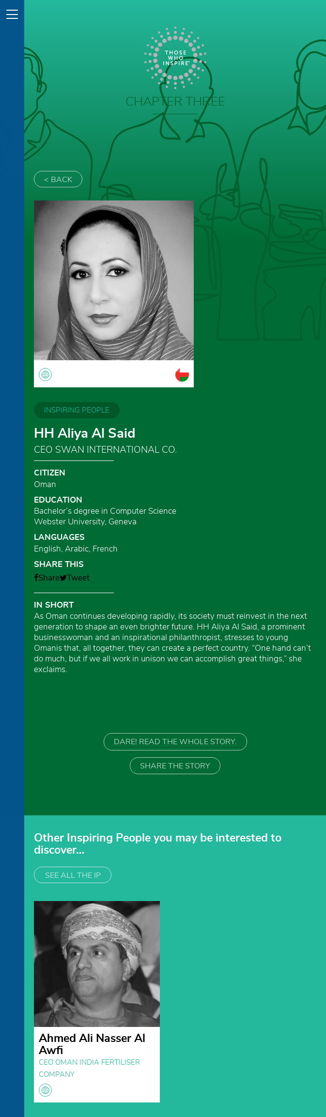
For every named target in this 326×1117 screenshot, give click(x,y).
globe (45, 1090)
